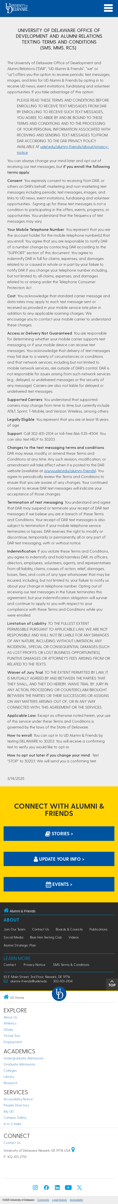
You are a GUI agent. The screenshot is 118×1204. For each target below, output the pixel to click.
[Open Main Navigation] (108, 8)
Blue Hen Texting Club (46, 937)
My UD (9, 1111)
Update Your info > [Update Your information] (59, 859)
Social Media (13, 937)
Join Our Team (14, 929)
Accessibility (76, 1200)
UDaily (8, 1029)
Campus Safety (15, 1117)
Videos (74, 937)
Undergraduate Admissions (23, 1058)
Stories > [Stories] (59, 833)
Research (10, 1083)
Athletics (10, 1023)
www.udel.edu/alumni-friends (69, 470)
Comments (43, 1200)
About (11, 920)
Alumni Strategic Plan (20, 945)
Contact (10, 964)
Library (9, 1076)
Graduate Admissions (19, 1064)
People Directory (16, 1105)
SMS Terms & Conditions (71, 964)
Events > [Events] (59, 884)
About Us (10, 1017)
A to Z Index (12, 1124)
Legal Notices (59, 1200)
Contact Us (40, 929)
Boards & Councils (69, 929)
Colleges (10, 1070)
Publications (98, 929)
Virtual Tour (12, 1035)
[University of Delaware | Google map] (73, 1150)
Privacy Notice (34, 964)
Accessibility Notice (18, 1099)
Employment (13, 1042)
